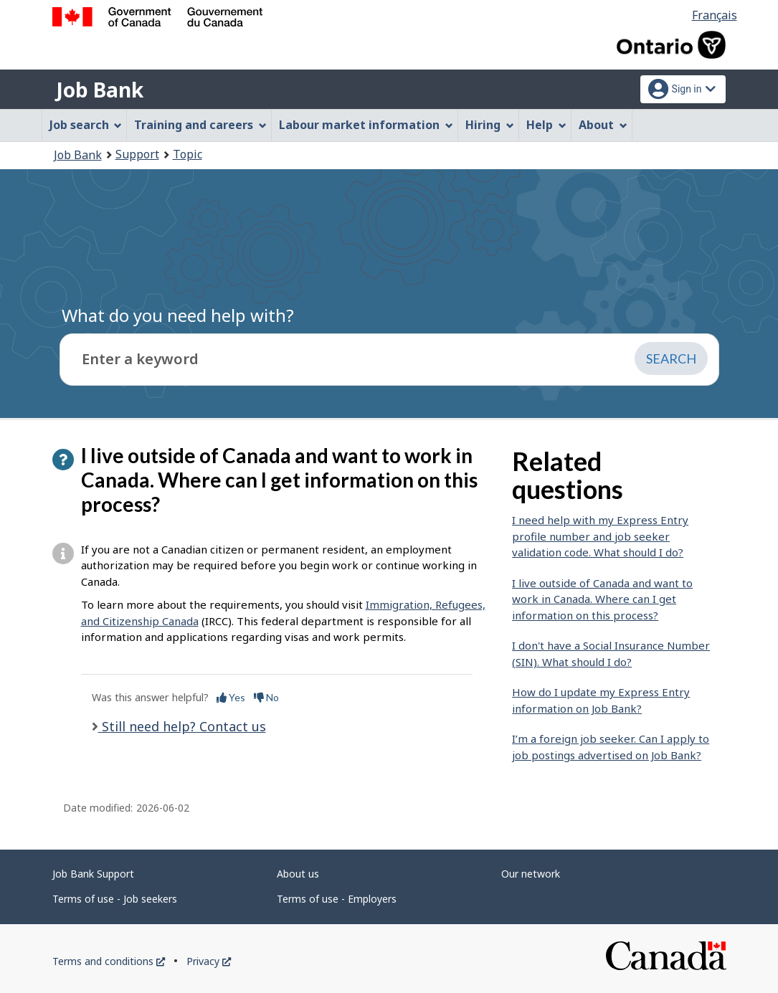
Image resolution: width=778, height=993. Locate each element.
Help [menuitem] (546, 125)
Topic (187, 154)
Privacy (208, 961)
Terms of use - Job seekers (114, 899)
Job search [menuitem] (86, 125)
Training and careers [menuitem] (200, 125)
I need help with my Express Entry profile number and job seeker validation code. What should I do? (600, 536)
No (266, 697)
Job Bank (99, 89)
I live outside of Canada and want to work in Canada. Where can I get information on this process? (602, 599)
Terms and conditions (108, 961)
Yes (231, 697)
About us (298, 873)
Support (137, 154)
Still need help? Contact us (182, 726)
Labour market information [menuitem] (366, 125)
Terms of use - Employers (337, 899)
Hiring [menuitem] (489, 125)
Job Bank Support (93, 873)
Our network (530, 873)
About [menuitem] (603, 125)
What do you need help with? (178, 315)
